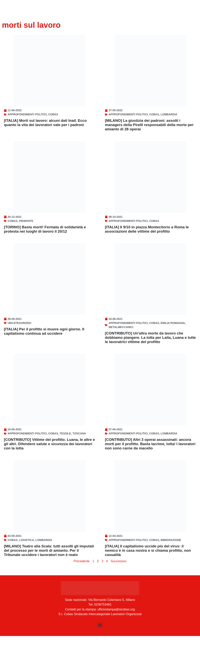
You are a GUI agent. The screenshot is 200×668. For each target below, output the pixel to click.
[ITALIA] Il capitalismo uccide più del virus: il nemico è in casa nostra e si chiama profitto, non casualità (148, 582)
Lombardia (169, 120)
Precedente (82, 593)
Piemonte (26, 233)
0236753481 (103, 636)
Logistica (26, 571)
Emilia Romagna (173, 342)
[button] (100, 657)
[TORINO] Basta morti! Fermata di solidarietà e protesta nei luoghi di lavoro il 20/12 (45, 242)
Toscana (79, 459)
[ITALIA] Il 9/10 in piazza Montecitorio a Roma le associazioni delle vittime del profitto (147, 242)
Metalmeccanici (121, 346)
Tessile (65, 459)
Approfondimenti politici (27, 120)
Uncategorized (19, 342)
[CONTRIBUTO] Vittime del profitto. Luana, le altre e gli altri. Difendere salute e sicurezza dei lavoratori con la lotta (49, 469)
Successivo (118, 593)
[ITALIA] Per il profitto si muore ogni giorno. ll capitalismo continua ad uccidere (44, 350)
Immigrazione (171, 571)
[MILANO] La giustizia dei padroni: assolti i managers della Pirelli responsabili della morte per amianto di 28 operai (149, 131)
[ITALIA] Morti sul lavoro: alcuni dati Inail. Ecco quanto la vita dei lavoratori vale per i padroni (45, 129)
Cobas (53, 120)
